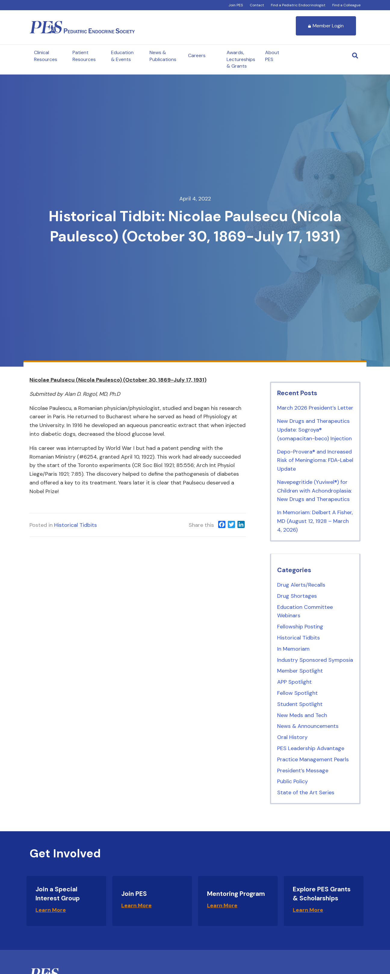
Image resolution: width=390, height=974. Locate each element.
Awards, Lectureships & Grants (241, 59)
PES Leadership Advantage (310, 748)
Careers (197, 55)
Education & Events (122, 55)
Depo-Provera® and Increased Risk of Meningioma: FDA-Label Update (315, 460)
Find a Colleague (346, 5)
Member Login (326, 26)
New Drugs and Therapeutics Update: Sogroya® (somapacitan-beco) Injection (314, 429)
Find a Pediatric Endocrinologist (298, 5)
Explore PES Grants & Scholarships (322, 893)
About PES (272, 55)
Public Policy (292, 781)
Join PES (235, 5)
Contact (257, 5)
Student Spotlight (300, 704)
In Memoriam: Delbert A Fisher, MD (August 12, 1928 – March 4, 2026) (315, 521)
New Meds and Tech (302, 715)
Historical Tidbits (75, 525)
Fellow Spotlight (297, 693)
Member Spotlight (300, 670)
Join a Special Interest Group (58, 893)
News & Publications (163, 55)
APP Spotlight (294, 681)
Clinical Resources (45, 55)
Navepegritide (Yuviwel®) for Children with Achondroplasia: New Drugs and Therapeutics (314, 490)
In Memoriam (293, 648)
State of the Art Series (305, 792)
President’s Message (302, 770)
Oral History (292, 737)
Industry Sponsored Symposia (315, 660)
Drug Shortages (297, 596)
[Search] (355, 55)
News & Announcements (308, 726)
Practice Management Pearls (313, 759)
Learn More (51, 910)
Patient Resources (84, 55)
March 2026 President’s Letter (315, 407)
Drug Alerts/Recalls (301, 584)
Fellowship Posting (300, 626)
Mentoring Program (236, 894)
